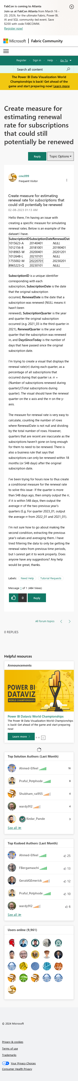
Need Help (27, 578)
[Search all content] (44, 69)
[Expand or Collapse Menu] (6, 51)
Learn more (61, 86)
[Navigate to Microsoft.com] (14, 41)
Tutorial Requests (50, 578)
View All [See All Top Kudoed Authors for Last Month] (14, 914)
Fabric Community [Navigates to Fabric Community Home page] (47, 40)
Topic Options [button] (59, 156)
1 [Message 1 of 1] (21, 588)
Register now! (13, 28)
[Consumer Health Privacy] (39, 1069)
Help (50, 60)
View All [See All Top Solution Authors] (14, 827)
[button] (37, 156)
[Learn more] (21, 736)
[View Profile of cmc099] (24, 176)
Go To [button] (64, 60)
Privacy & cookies (12, 1042)
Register (21, 60)
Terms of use (10, 1048)
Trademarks (9, 1055)
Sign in (37, 60)
